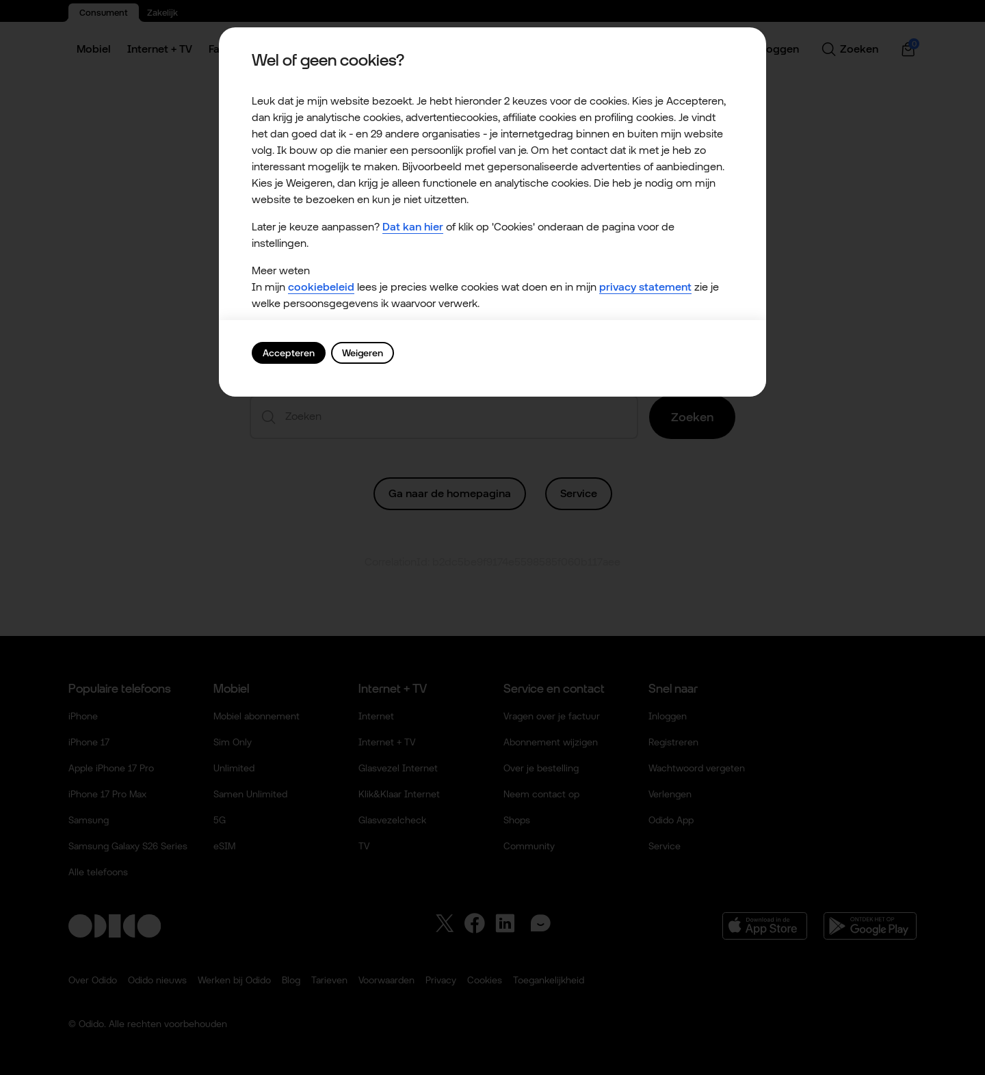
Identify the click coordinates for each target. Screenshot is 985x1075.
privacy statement (645, 286)
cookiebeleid (321, 286)
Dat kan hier (412, 226)
